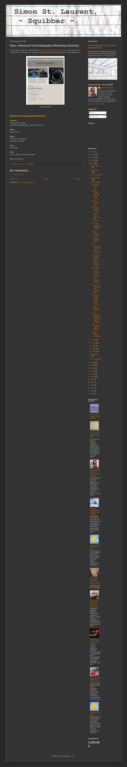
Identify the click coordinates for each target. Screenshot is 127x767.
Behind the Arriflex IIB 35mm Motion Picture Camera (95, 581)
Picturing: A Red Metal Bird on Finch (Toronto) (95, 679)
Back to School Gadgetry (96, 233)
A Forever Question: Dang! (96, 209)
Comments (94, 116)
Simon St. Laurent (107, 88)
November (95, 170)
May (93, 346)
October (95, 175)
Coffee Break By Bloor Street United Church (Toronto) (96, 260)
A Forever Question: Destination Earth (96, 226)
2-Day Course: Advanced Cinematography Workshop (96, 317)
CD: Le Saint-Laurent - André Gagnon (95, 416)
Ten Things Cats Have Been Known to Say (96, 289)
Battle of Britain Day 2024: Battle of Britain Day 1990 (95, 473)
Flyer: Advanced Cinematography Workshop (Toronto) (96, 248)
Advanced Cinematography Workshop (53, 50)
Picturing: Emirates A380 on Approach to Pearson (95, 511)
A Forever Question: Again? (96, 239)
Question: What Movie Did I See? (95, 547)
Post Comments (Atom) (26, 182)
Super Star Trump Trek (95, 186)
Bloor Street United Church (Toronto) (96, 270)
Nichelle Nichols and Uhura (96, 334)
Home (46, 179)
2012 (92, 385)
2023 (92, 160)
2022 (92, 163)
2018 (92, 371)
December (95, 166)
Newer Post (14, 179)
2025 (92, 154)
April (93, 348)
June (94, 343)
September (95, 178)
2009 (92, 394)
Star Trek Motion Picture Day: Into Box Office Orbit (95, 434)
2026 (92, 152)
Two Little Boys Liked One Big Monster (96, 217)
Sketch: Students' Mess (96, 202)
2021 (92, 362)
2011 (92, 388)
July (93, 340)
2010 (92, 391)
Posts (92, 113)
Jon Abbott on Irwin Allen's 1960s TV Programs (96, 279)
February (95, 354)
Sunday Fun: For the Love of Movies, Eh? (95, 641)
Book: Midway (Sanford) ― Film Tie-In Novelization (94, 603)
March (94, 351)
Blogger (72, 756)
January (95, 359)
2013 (92, 382)
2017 (92, 374)
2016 (92, 377)
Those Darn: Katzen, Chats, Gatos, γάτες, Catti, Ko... (96, 299)
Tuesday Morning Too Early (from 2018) (96, 194)
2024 (92, 157)
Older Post (76, 179)
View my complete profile (96, 104)
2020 (92, 365)
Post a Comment (18, 174)
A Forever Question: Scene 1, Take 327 (96, 327)
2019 (92, 368)
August (94, 182)
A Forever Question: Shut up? (96, 308)
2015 (92, 379)
